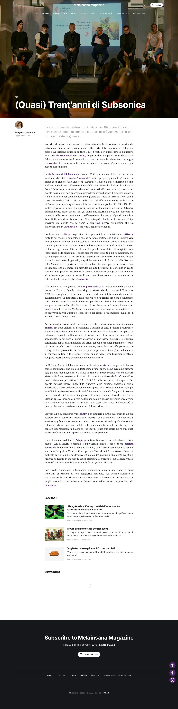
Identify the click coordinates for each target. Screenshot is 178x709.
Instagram (51, 675)
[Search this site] (16, 5)
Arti (65, 13)
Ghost (106, 693)
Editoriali (56, 13)
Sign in (145, 5)
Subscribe (156, 5)
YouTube (83, 675)
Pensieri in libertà (105, 13)
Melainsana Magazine (89, 4)
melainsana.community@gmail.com (117, 675)
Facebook (95, 675)
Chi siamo (45, 13)
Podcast (62, 675)
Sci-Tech (83, 13)
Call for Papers (139, 13)
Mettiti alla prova (123, 13)
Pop (93, 13)
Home (35, 13)
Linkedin (73, 675)
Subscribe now (89, 654)
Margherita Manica (25, 132)
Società (73, 13)
